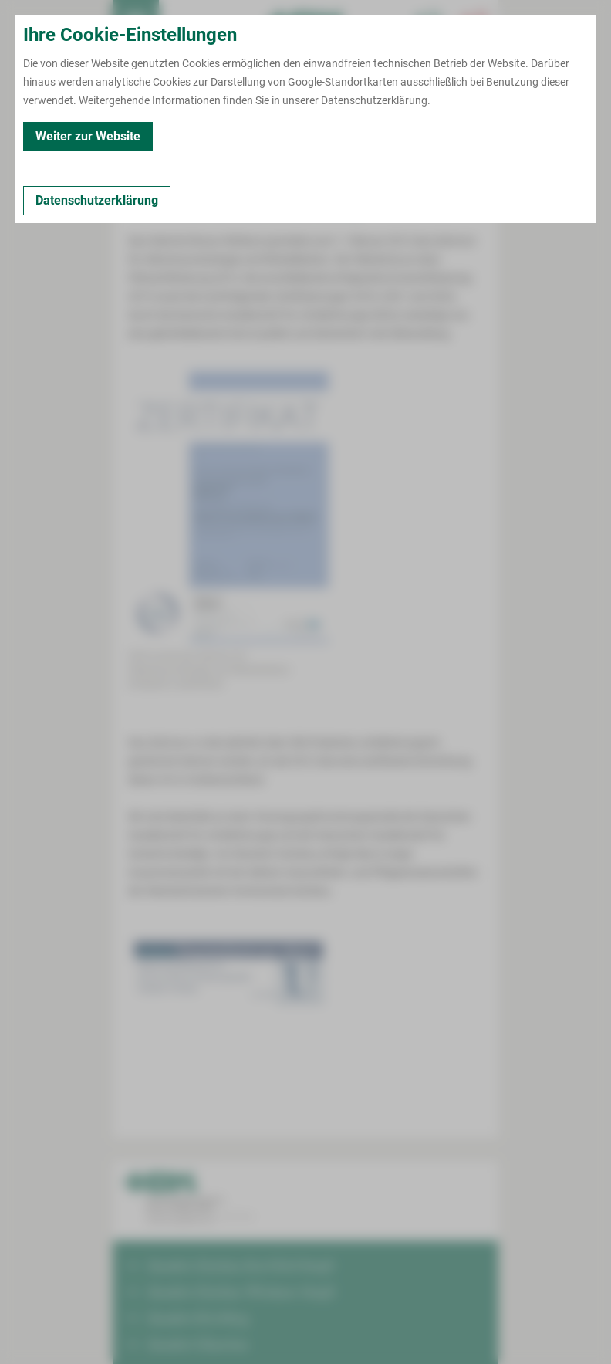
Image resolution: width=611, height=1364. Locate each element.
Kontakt (139, 153)
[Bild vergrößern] (228, 501)
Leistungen (268, 153)
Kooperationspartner (362, 153)
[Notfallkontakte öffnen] (475, 23)
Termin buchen (182, 23)
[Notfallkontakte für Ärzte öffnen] (429, 23)
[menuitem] (136, 23)
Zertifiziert (200, 153)
